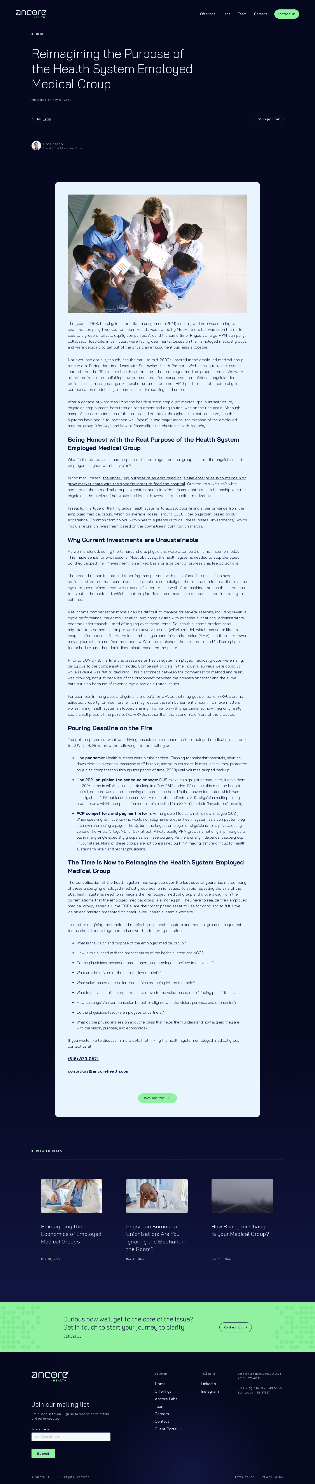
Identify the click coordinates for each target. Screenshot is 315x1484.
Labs (227, 14)
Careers (260, 14)
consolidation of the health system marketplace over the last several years (146, 882)
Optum (141, 825)
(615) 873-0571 (249, 1378)
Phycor (196, 335)
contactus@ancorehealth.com (259, 1374)
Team (242, 14)
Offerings (207, 14)
